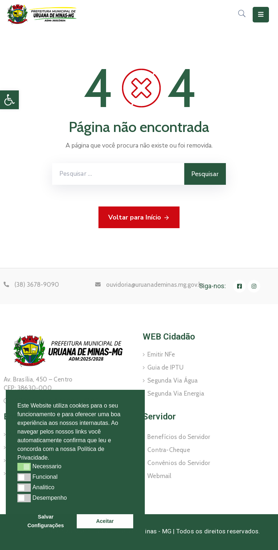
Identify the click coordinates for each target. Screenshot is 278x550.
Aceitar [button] (105, 521)
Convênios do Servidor (178, 462)
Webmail (159, 475)
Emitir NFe (161, 354)
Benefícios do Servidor (178, 436)
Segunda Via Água (172, 380)
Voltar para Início (139, 217)
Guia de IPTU (165, 367)
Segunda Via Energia (175, 393)
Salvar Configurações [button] (46, 521)
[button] (52, 458)
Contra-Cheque (168, 449)
